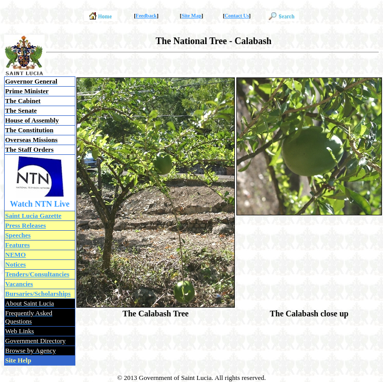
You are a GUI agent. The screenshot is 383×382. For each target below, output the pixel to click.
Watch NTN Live (39, 203)
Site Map (191, 15)
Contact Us (237, 15)
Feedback (146, 15)
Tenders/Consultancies (37, 274)
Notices (15, 264)
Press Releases (25, 225)
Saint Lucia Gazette (33, 215)
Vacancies (19, 284)
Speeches (18, 235)
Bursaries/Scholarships (38, 293)
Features (17, 245)
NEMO (15, 254)
